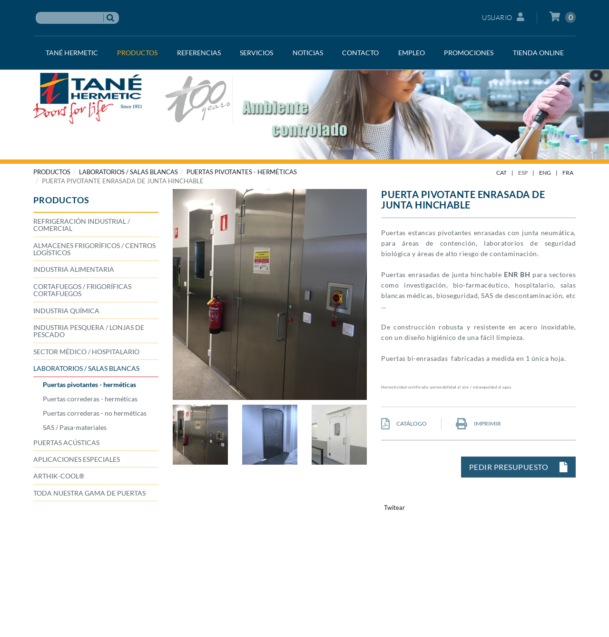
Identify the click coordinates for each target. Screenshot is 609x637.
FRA (567, 172)
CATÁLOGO (404, 423)
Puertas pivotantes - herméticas (242, 172)
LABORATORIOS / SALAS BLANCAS (128, 172)
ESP (523, 172)
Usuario (503, 16)
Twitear (394, 507)
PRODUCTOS (51, 172)
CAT (501, 172)
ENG (545, 172)
